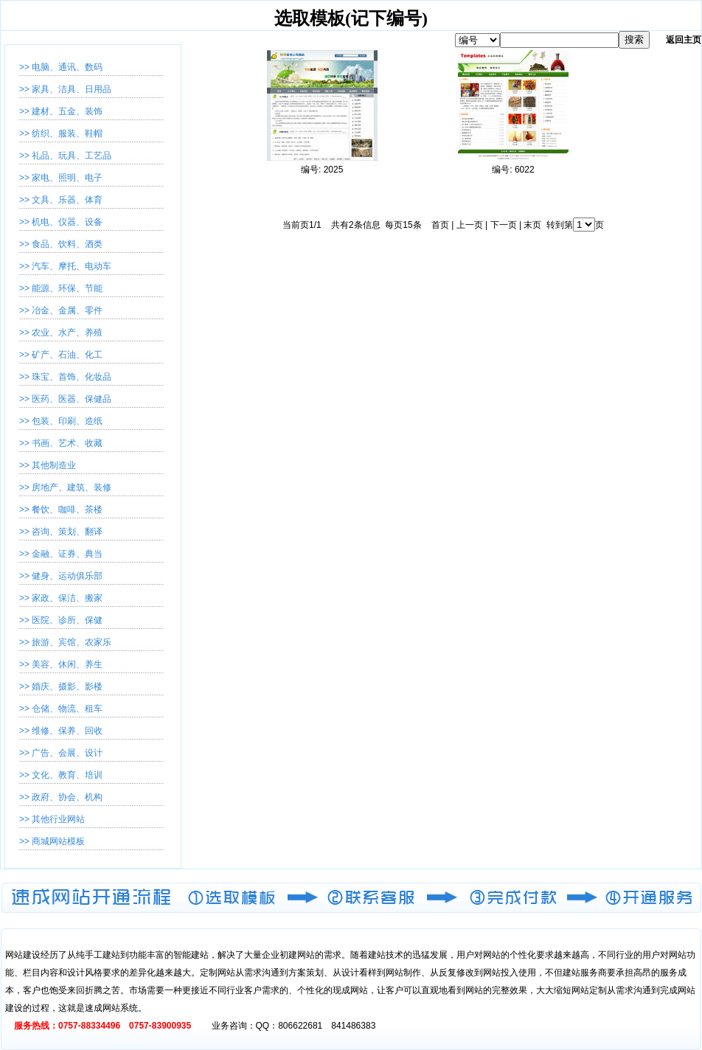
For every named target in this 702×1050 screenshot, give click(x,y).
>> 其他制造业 (47, 465)
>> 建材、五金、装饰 (60, 111)
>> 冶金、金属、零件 (60, 310)
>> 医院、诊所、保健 (60, 620)
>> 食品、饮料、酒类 (60, 244)
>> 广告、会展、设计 (60, 753)
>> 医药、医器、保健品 (65, 399)
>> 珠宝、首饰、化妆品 (65, 377)
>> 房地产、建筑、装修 (65, 487)
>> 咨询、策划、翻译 (60, 531)
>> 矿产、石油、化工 (60, 355)
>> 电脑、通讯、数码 (60, 67)
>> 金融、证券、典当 (60, 554)
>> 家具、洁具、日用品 (65, 89)
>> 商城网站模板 (52, 841)
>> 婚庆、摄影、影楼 (60, 686)
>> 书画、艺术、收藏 (60, 443)
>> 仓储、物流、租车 (60, 708)
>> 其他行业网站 (52, 819)
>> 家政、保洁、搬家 (60, 598)
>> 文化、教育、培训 (60, 775)
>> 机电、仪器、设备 (60, 222)
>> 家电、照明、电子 (60, 178)
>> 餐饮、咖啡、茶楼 (60, 509)
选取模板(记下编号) (351, 18)
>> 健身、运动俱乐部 (60, 576)
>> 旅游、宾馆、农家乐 (65, 642)
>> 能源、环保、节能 (60, 288)
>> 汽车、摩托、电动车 (65, 266)
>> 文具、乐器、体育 (60, 200)
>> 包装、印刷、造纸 (60, 421)
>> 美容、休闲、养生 (60, 664)
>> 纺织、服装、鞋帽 (60, 133)
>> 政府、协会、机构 (60, 797)
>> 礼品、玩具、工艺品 (65, 155)
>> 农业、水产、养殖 (60, 332)
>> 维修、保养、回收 (60, 731)
